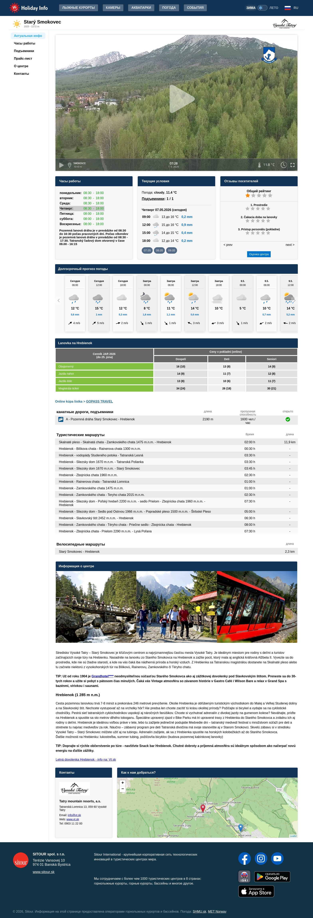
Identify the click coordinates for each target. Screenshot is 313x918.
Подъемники (153, 199)
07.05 (147, 250)
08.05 (159, 250)
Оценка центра (259, 254)
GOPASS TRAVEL (99, 401)
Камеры (113, 7)
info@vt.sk (74, 815)
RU (296, 8)
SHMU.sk (199, 911)
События (195, 7)
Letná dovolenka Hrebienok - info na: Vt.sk (86, 759)
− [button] (122, 789)
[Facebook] (244, 859)
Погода (169, 7)
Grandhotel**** (103, 676)
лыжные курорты (78, 7)
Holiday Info (25, 5)
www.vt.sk (72, 819)
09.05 (171, 250)
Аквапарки (141, 7)
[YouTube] (277, 859)
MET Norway (217, 911)
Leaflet (293, 836)
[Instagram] (261, 859)
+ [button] (122, 783)
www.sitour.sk (43, 872)
